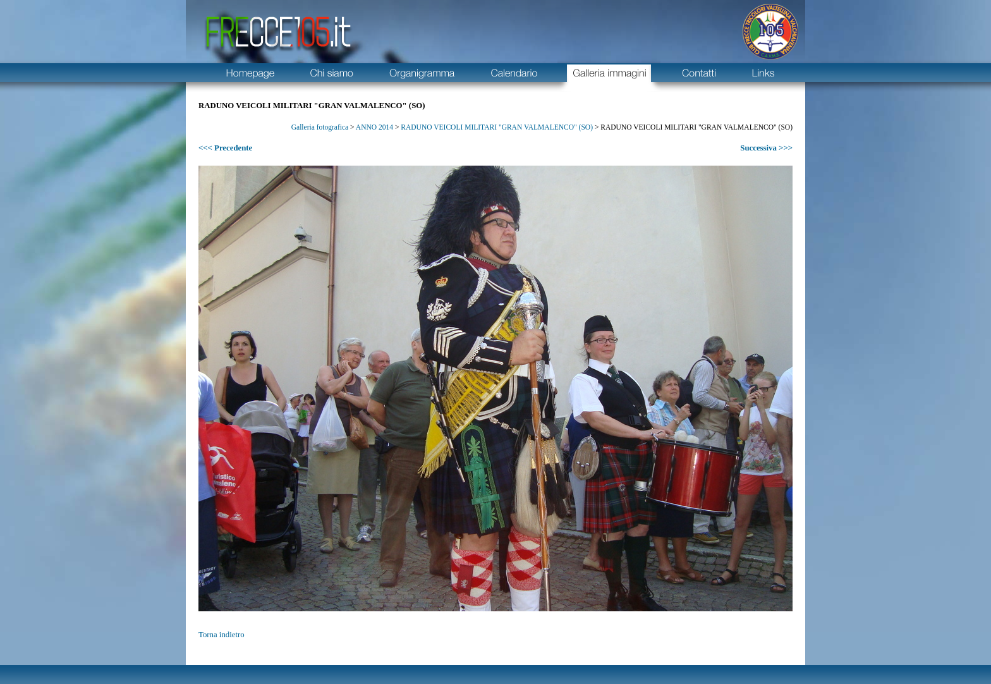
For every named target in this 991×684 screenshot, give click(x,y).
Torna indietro (221, 634)
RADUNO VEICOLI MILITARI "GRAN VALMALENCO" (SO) (497, 127)
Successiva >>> (766, 148)
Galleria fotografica (319, 127)
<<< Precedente (225, 148)
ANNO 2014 (374, 127)
